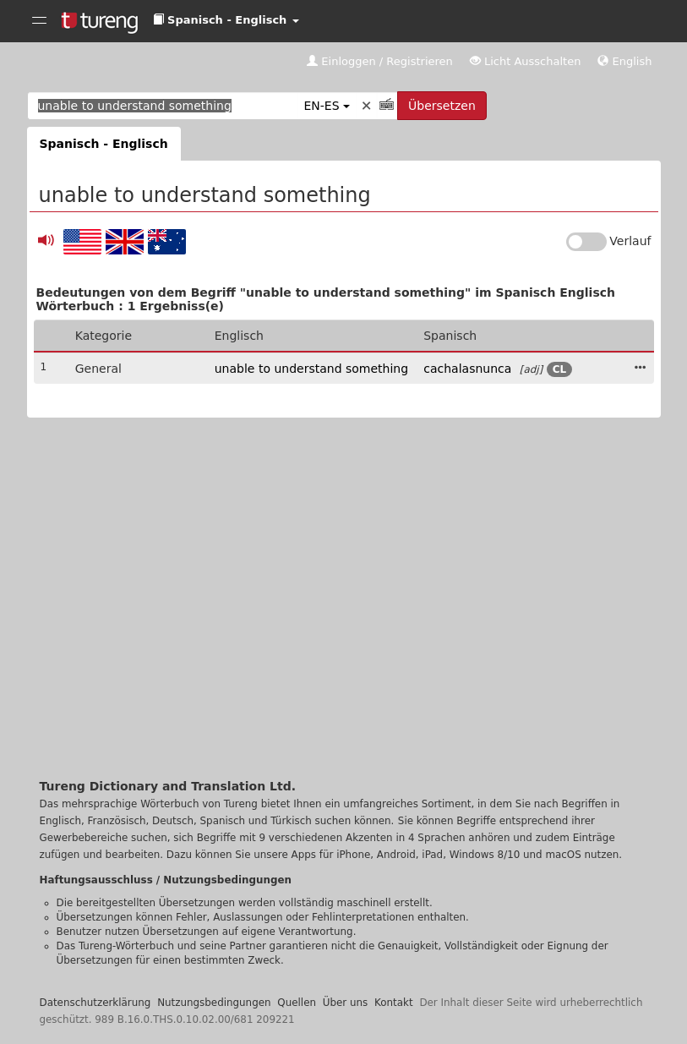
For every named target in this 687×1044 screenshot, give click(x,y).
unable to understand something (311, 368)
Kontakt (393, 1002)
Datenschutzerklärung (95, 1002)
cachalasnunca (467, 368)
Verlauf (630, 241)
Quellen (296, 1002)
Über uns (345, 1002)
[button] (226, 20)
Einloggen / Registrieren (380, 61)
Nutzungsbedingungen (213, 1002)
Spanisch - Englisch (104, 143)
